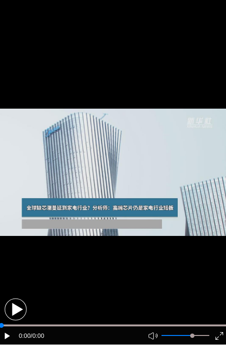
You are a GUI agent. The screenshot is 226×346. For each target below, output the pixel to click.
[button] (15, 309)
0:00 (25, 335)
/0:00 (37, 335)
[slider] (192, 336)
